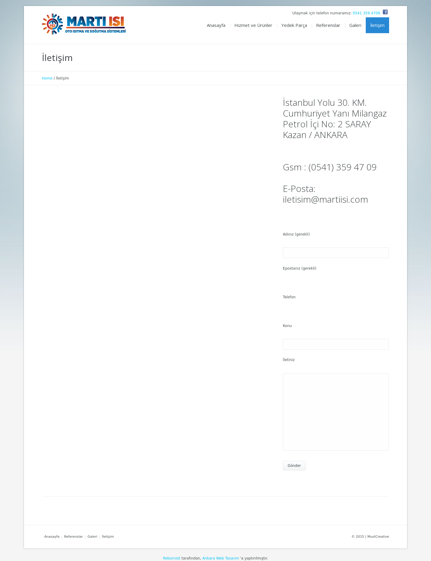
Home (47, 78)
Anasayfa (52, 537)
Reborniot (171, 558)
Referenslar (73, 537)
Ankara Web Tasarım (220, 558)
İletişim (108, 537)
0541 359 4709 (366, 13)
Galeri (92, 537)
